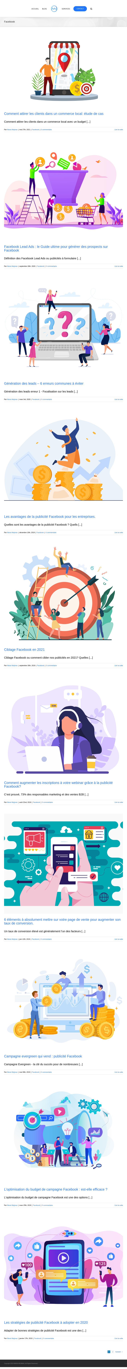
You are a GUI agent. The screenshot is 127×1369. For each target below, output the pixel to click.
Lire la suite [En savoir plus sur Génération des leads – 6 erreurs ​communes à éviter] (119, 399)
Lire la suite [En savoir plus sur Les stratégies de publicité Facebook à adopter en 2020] (119, 1338)
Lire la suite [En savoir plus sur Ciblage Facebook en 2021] (119, 665)
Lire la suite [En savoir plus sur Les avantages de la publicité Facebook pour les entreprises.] (119, 532)
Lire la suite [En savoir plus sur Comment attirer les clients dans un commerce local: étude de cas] (119, 130)
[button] (91, 8)
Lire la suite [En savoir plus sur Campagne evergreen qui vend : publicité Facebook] (119, 1072)
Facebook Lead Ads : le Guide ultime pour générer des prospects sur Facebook (56, 248)
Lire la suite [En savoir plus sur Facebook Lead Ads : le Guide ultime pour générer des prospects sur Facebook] (119, 266)
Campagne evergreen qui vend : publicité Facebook (43, 1056)
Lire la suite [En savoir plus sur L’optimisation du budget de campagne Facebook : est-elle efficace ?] (119, 1205)
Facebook (35, 130)
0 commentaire (46, 130)
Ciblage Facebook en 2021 (24, 649)
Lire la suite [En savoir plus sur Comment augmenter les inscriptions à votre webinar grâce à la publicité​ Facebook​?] (119, 802)
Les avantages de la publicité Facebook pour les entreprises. (50, 516)
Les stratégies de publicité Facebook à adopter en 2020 (46, 1322)
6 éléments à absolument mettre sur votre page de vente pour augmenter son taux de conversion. (62, 921)
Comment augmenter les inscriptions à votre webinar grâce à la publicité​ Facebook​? (58, 784)
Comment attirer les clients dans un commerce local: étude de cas (53, 114)
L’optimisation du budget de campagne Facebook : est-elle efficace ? (55, 1189)
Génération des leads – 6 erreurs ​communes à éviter (43, 383)
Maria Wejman (12, 130)
